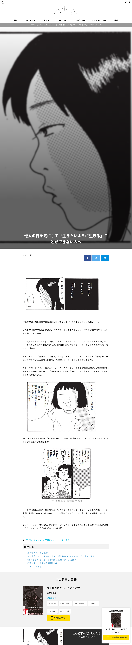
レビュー (62, 20)
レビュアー (80, 20)
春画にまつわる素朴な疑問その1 (42, 563)
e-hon (52, 611)
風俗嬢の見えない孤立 (37, 552)
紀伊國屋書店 (80, 603)
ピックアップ (29, 20)
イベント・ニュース (100, 20)
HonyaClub (64, 611)
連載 (116, 20)
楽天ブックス (65, 603)
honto (93, 603)
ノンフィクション (33, 540)
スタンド (45, 20)
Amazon (52, 603)
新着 (16, 20)
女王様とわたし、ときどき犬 (56, 540)
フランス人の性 (34, 566)
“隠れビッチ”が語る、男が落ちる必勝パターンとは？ (51, 559)
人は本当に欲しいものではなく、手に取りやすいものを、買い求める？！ (61, 556)
